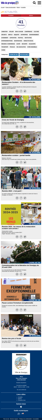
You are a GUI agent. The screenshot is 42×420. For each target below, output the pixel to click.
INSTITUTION (28, 37)
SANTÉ (18, 44)
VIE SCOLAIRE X (24, 54)
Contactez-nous (21, 400)
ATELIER (11, 31)
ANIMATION (4, 31)
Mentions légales (14, 419)
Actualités (10, 15)
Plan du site (6, 419)
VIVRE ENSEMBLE (32, 47)
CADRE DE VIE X (14, 54)
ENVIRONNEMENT (34, 34)
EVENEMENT (4, 37)
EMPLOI (10, 34)
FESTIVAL (20, 37)
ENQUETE (16, 34)
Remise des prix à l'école (11, 338)
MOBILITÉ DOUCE (28, 40)
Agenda (20, 398)
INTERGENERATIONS (7, 40)
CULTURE (36, 31)
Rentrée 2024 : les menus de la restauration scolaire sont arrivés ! (18, 227)
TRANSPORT (4, 47)
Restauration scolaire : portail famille (16, 155)
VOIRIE (3, 50)
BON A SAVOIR (19, 31)
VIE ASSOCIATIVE (21, 47)
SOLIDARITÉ (32, 44)
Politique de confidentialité (25, 419)
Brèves (31, 15)
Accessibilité (36, 419)
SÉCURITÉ (24, 44)
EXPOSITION (13, 37)
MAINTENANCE (18, 40)
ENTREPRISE (24, 34)
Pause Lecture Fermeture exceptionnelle (17, 303)
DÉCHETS (4, 34)
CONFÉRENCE (28, 31)
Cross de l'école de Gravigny (13, 120)
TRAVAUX (12, 47)
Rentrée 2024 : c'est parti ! (12, 191)
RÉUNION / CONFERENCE (8, 44)
